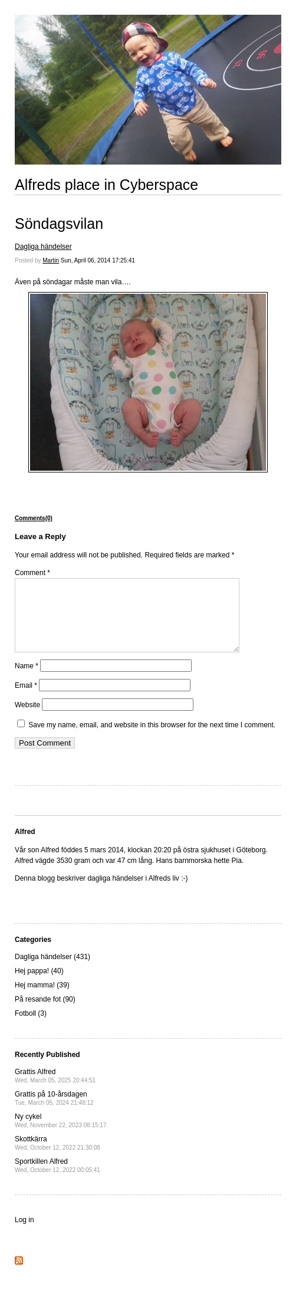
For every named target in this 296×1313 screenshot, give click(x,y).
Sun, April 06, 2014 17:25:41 (98, 260)
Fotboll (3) (31, 1027)
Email (26, 699)
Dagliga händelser (43, 246)
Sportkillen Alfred (57, 1179)
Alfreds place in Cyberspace (106, 184)
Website (27, 719)
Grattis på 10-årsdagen (54, 1112)
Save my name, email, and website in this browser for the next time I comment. (151, 739)
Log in (24, 1234)
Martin (50, 260)
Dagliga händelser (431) (52, 971)
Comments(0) (33, 518)
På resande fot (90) (45, 1013)
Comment (32, 573)
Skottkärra (57, 1157)
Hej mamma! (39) (42, 999)
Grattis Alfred (55, 1090)
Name (26, 680)
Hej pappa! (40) (39, 985)
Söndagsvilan (59, 223)
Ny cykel (60, 1135)
